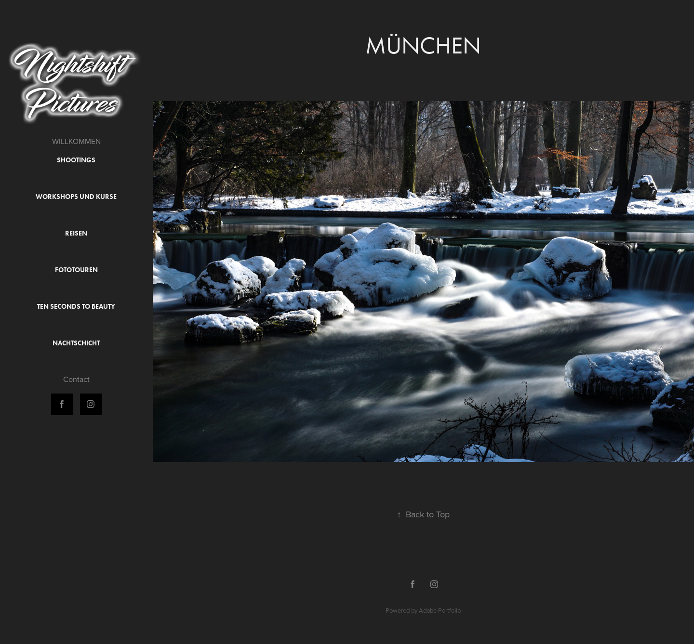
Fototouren (76, 270)
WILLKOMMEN (76, 141)
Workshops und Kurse (76, 197)
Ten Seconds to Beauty (76, 306)
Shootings (76, 160)
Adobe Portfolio (440, 610)
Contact (76, 379)
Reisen (76, 233)
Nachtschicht (76, 343)
